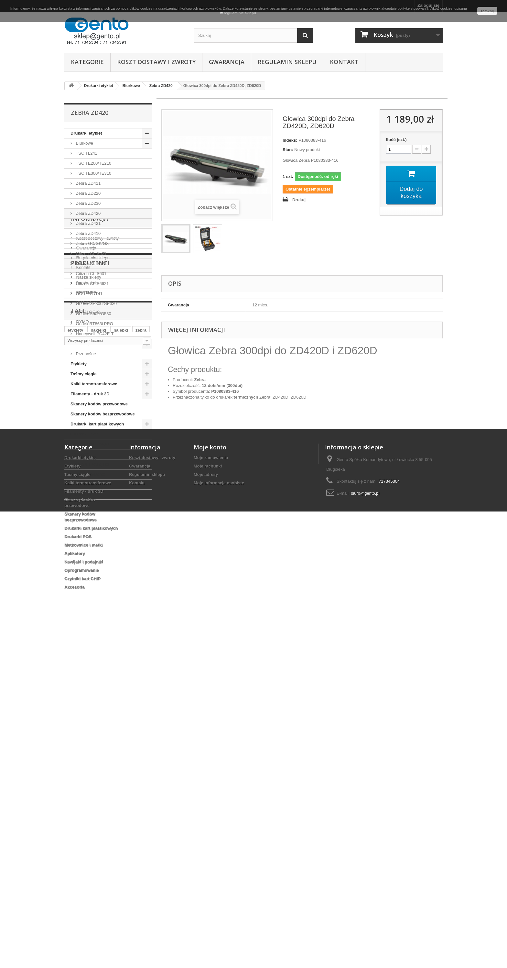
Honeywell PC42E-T (94, 333)
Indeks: (290, 140)
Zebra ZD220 (88, 193)
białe (72, 727)
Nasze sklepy (88, 575)
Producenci (90, 599)
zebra (140, 718)
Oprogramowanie (87, 474)
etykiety (75, 718)
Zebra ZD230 (88, 203)
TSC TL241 (86, 153)
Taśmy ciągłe (83, 373)
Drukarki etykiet (86, 133)
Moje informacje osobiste (219, 822)
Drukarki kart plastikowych (97, 424)
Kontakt (344, 62)
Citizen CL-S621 (90, 263)
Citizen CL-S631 (90, 273)
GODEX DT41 (88, 293)
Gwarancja (226, 62)
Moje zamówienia (211, 797)
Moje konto (210, 787)
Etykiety (78, 363)
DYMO (82, 655)
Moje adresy (206, 814)
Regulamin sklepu (287, 62)
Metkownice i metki (89, 444)
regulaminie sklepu (240, 13)
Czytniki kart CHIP (88, 484)
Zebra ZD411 (88, 183)
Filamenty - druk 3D (90, 393)
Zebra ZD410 (88, 233)
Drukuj (299, 199)
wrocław (104, 727)
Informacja (89, 519)
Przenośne (85, 353)
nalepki (120, 718)
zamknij (487, 11)
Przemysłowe (88, 343)
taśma (74, 737)
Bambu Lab (86, 616)
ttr (87, 727)
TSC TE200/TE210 (93, 163)
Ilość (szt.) (396, 139)
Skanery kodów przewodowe (99, 404)
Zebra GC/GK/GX (92, 243)
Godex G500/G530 (93, 313)
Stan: (288, 149)
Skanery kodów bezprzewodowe (102, 414)
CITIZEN (83, 636)
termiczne (130, 727)
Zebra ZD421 (88, 223)
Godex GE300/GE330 (96, 303)
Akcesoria (80, 494)
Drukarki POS (84, 434)
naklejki (98, 718)
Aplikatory (80, 454)
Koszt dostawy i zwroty (156, 62)
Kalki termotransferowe (93, 383)
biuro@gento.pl (365, 833)
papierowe (97, 737)
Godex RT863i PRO (94, 323)
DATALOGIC (87, 646)
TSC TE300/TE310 (93, 173)
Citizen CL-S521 (90, 253)
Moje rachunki (208, 806)
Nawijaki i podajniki (89, 464)
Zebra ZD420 (88, 213)
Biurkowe (84, 143)
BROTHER (86, 626)
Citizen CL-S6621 (92, 283)
